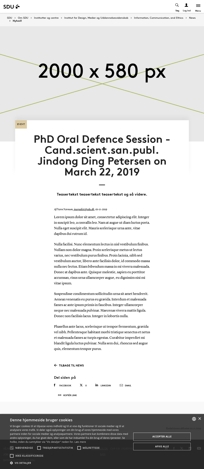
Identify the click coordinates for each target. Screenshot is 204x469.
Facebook (62, 382)
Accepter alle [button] (162, 436)
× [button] (199, 418)
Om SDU (23, 17)
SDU (9, 17)
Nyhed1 (17, 20)
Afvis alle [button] (162, 446)
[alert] (102, 441)
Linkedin (103, 382)
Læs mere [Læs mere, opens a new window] (80, 442)
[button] (12, 448)
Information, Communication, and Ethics (158, 17)
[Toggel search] (177, 6)
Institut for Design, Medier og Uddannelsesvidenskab (96, 17)
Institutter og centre (46, 17)
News (192, 17)
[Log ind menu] (186, 6)
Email (125, 382)
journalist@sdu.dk (84, 206)
